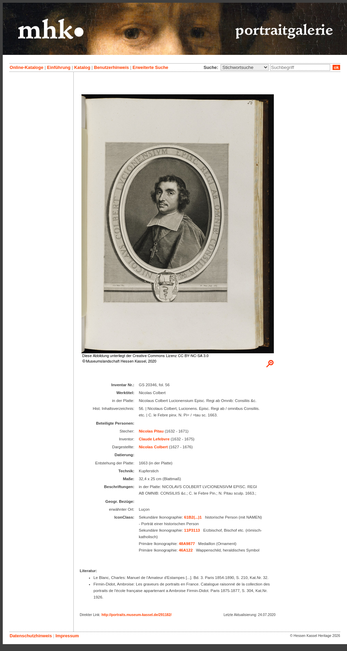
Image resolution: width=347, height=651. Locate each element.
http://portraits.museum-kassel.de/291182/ (136, 615)
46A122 (185, 550)
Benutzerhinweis (111, 67)
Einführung (58, 67)
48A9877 (187, 544)
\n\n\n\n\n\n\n (245, 67)
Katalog (82, 67)
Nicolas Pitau (151, 431)
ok (336, 67)
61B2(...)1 (193, 517)
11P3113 (192, 530)
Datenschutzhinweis (31, 635)
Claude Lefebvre (154, 439)
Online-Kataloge (26, 67)
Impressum (67, 635)
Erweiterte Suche (150, 67)
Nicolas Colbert (153, 447)
